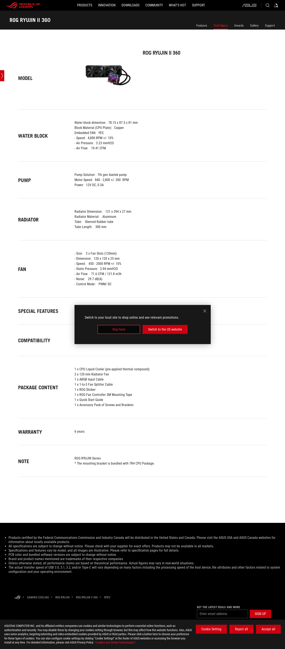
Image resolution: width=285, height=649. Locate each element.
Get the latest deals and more (218, 607)
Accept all (268, 629)
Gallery (254, 25)
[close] (204, 310)
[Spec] (107, 597)
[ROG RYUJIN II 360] (87, 597)
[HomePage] (17, 597)
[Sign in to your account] (276, 5)
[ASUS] (249, 5)
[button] (84, 5)
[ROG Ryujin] (62, 597)
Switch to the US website (165, 329)
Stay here (118, 329)
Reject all (241, 629)
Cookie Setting (211, 629)
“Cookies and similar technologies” (115, 642)
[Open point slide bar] (2, 75)
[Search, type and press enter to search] (267, 5)
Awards (239, 25)
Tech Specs (220, 25)
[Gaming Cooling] (38, 597)
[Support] (198, 5)
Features (201, 25)
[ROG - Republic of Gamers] (23, 5)
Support (270, 25)
